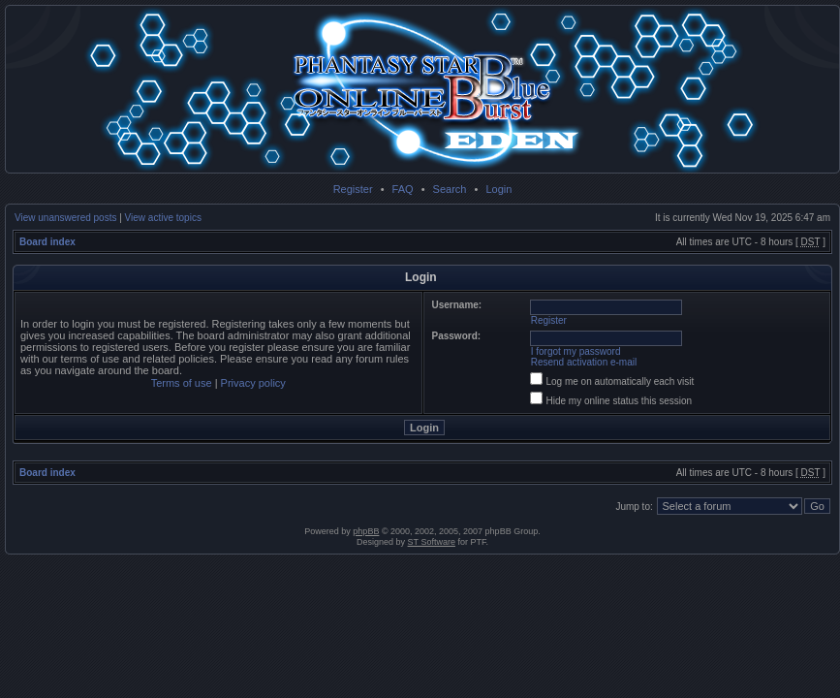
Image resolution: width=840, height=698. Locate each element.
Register (353, 189)
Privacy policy (253, 383)
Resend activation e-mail (584, 362)
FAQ (403, 189)
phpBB (366, 531)
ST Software (431, 542)
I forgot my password (576, 351)
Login (498, 189)
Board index (47, 242)
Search (450, 189)
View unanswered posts (65, 217)
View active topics (163, 217)
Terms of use (181, 383)
